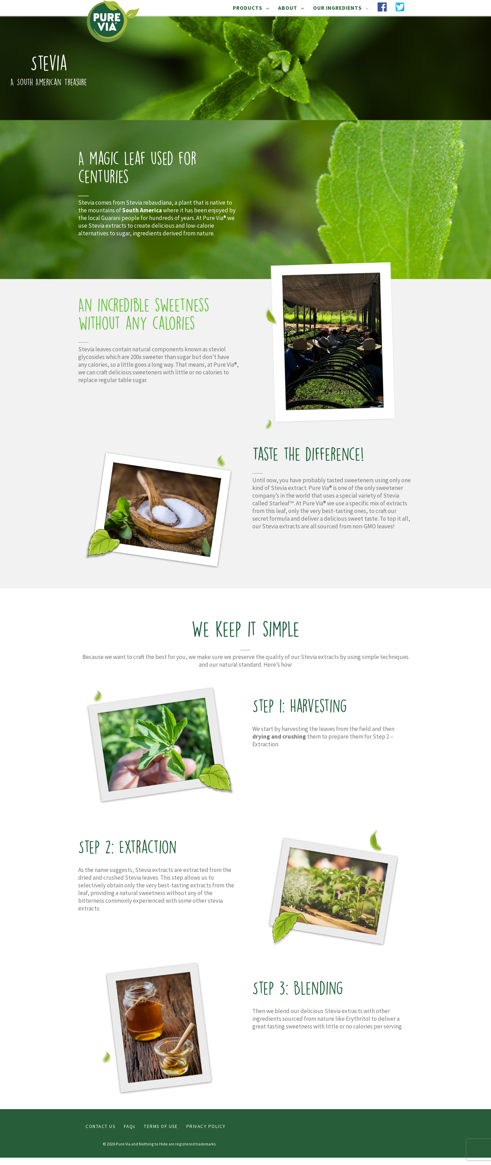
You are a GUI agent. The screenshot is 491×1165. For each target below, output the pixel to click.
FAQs (129, 1126)
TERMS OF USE (161, 1126)
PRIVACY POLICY (206, 1126)
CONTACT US (100, 1126)
